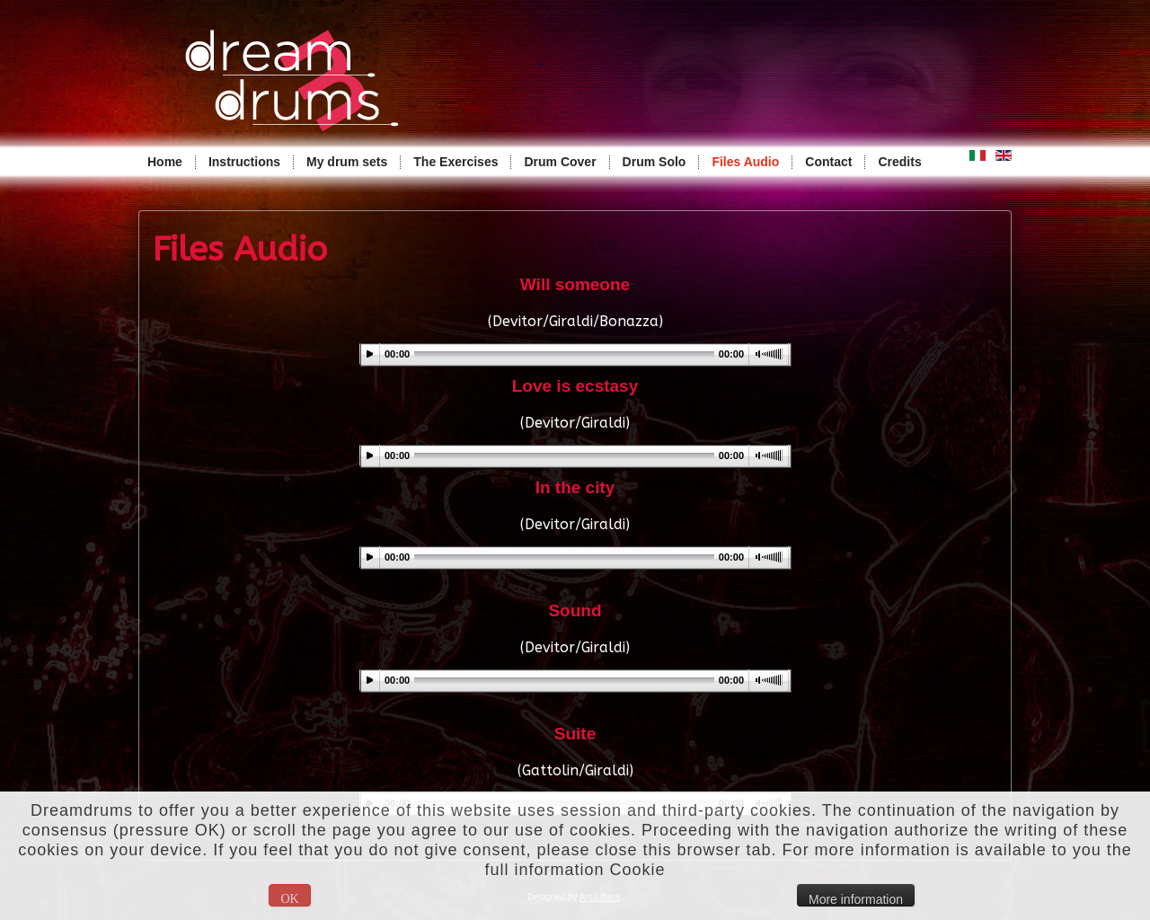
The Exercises (455, 162)
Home (164, 162)
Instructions (244, 162)
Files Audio (745, 162)
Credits (899, 162)
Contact (828, 162)
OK (289, 899)
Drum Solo (654, 162)
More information (856, 899)
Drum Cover (560, 162)
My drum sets (346, 162)
